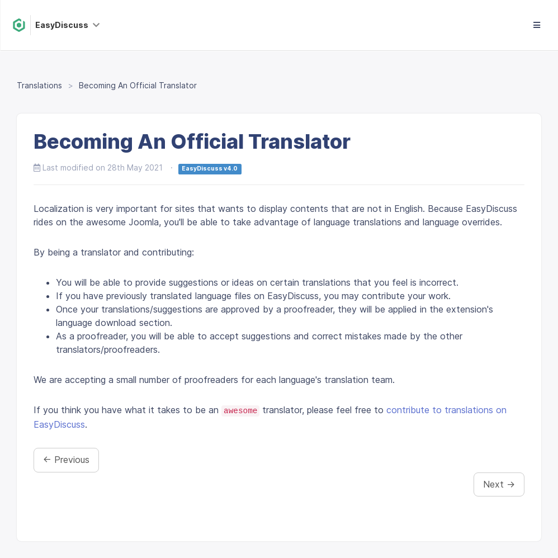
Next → (499, 484)
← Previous (66, 459)
